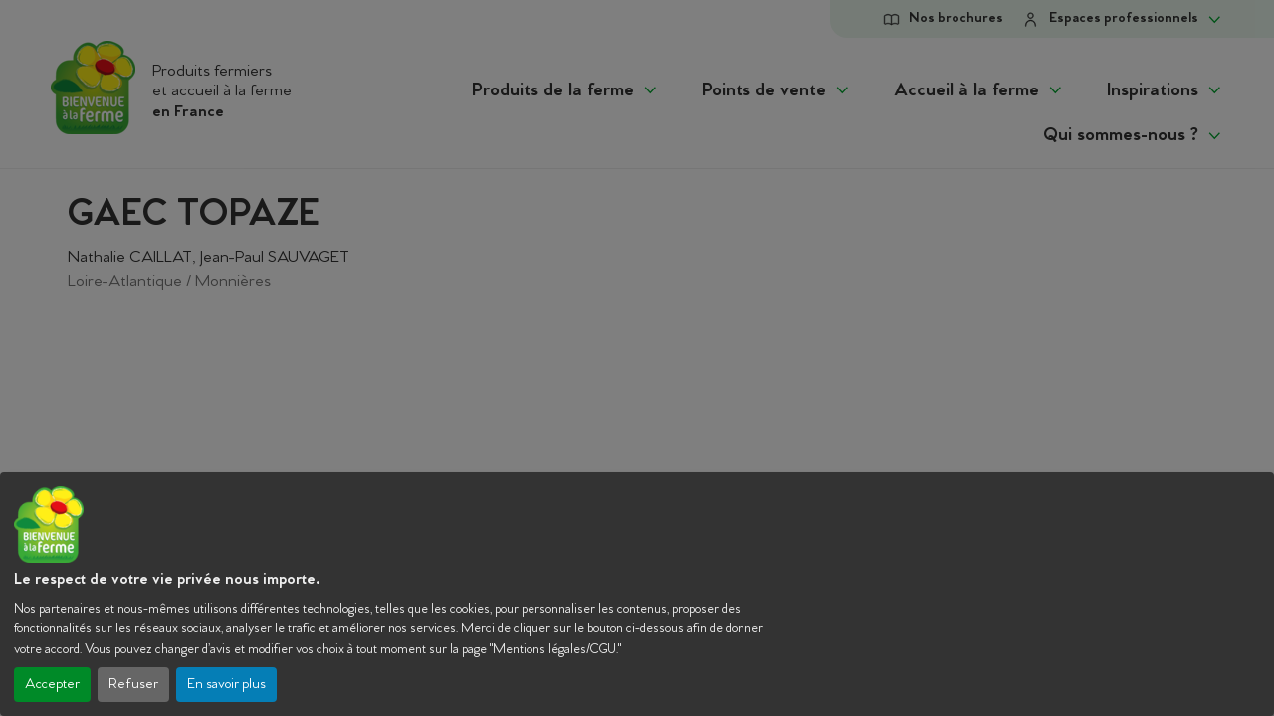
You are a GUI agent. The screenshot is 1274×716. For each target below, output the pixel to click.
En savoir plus (226, 684)
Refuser (133, 684)
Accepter (52, 684)
